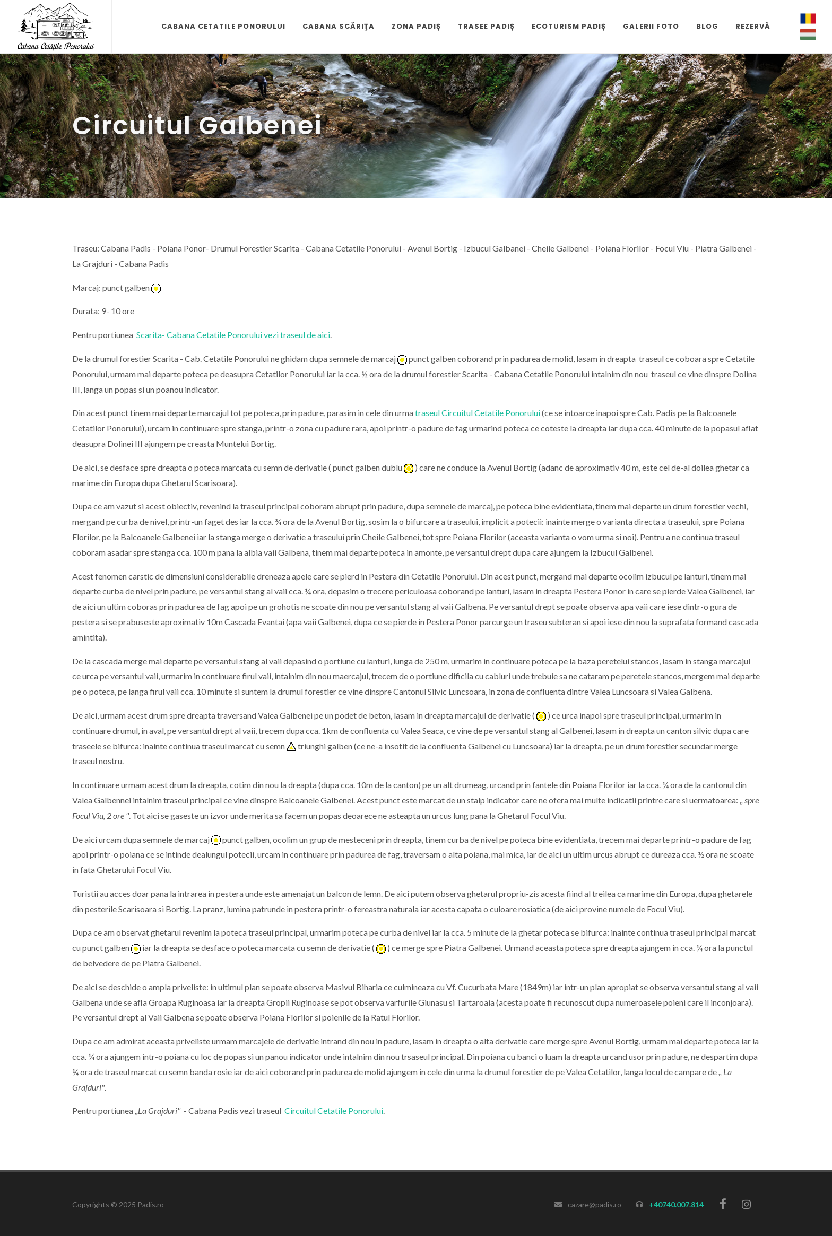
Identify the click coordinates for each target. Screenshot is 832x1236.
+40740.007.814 (676, 1204)
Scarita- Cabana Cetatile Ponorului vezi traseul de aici (233, 335)
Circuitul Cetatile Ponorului (333, 1110)
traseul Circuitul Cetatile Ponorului (477, 413)
